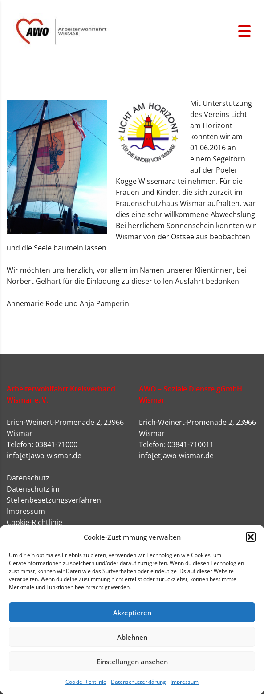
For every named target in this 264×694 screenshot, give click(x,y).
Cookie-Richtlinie (85, 682)
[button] (250, 537)
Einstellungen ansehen (132, 661)
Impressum (185, 682)
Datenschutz (28, 478)
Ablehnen (132, 637)
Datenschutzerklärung (138, 682)
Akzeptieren (132, 612)
